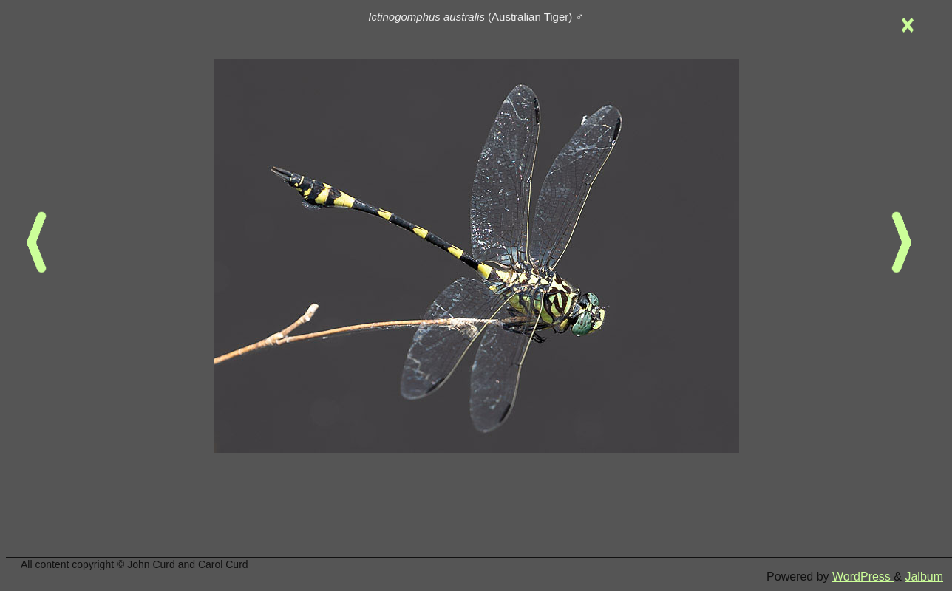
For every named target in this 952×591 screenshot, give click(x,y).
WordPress (863, 576)
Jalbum (924, 576)
